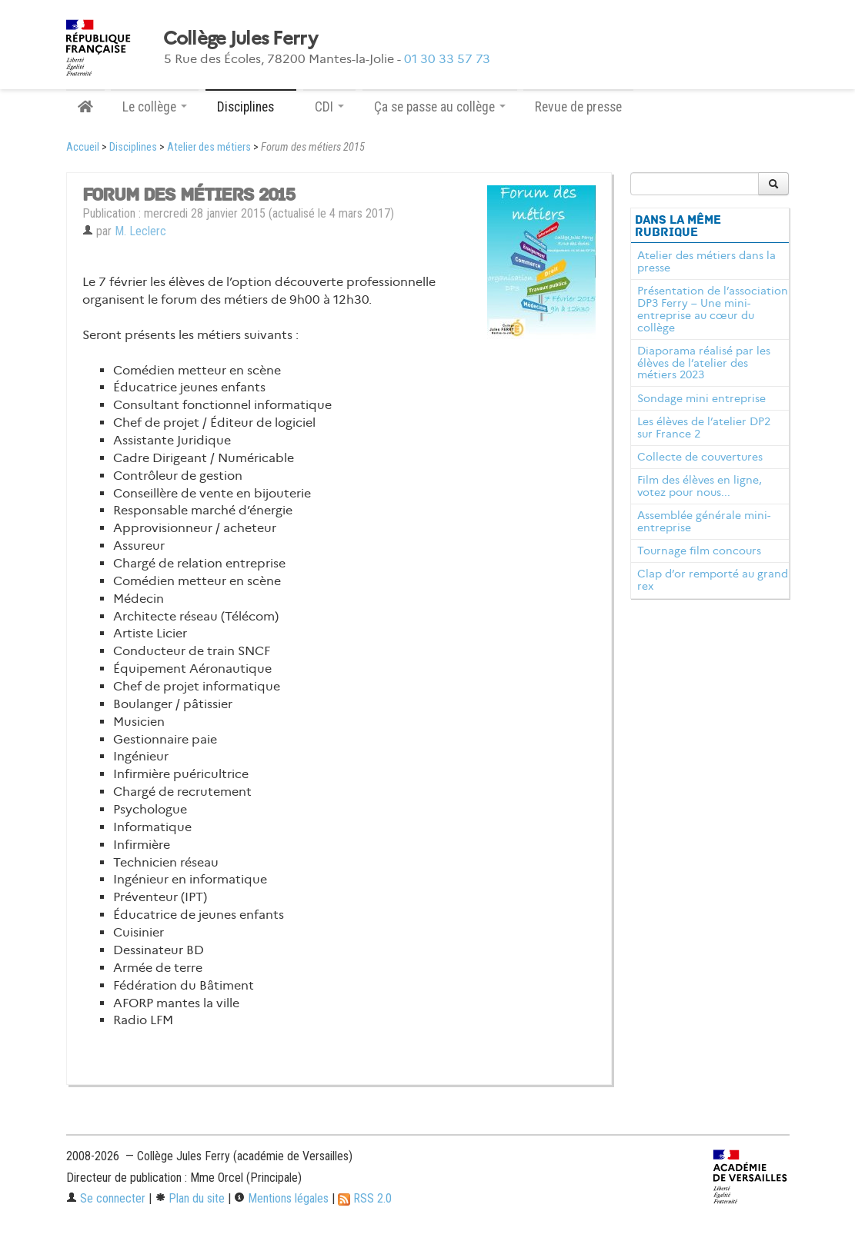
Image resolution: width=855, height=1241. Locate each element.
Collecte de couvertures (700, 457)
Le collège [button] (154, 107)
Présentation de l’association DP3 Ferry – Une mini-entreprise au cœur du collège (712, 309)
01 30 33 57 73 (447, 59)
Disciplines (133, 147)
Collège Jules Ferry (240, 38)
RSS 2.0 (365, 1198)
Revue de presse (578, 107)
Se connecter (105, 1198)
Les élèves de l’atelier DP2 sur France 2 (703, 427)
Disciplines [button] (251, 107)
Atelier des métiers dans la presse (706, 261)
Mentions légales (281, 1198)
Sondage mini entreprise (701, 398)
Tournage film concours (699, 550)
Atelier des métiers (209, 147)
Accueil (82, 147)
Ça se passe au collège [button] (440, 107)
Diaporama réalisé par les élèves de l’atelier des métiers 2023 (703, 363)
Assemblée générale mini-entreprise (703, 521)
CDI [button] (329, 107)
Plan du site (190, 1198)
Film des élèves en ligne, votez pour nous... (699, 486)
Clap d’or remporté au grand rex (712, 580)
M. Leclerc (140, 231)
